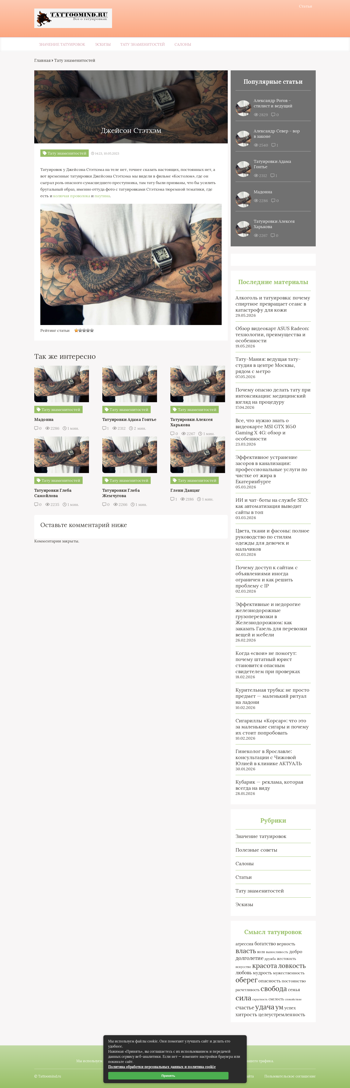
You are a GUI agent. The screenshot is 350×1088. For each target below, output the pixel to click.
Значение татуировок (62, 45)
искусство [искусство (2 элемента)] (241, 967)
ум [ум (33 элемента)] (277, 1008)
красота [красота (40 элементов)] (262, 966)
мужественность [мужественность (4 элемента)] (286, 973)
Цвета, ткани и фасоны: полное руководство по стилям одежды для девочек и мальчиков (270, 540)
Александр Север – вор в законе (275, 134)
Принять (169, 1076)
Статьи (303, 6)
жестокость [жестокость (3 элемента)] (284, 959)
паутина (131, 195)
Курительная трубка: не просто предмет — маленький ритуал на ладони (270, 696)
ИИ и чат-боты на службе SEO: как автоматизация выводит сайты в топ (269, 506)
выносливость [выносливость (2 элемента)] (275, 952)
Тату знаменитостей (142, 45)
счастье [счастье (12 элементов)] (242, 1008)
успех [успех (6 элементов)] (287, 1008)
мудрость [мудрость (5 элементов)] (260, 973)
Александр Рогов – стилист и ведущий (271, 103)
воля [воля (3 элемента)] (259, 952)
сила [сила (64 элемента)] (241, 998)
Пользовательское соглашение (288, 1076)
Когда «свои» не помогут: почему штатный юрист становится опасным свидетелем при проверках (265, 663)
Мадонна (261, 192)
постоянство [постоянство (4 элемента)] (292, 981)
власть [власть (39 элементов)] (243, 951)
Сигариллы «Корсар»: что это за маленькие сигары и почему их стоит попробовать (269, 727)
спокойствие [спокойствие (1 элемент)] (291, 1000)
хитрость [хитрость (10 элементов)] (244, 1015)
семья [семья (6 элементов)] (292, 990)
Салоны (183, 45)
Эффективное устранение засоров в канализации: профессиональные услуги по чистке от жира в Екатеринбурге (269, 470)
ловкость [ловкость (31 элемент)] (290, 966)
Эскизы (103, 45)
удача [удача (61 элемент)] (262, 1007)
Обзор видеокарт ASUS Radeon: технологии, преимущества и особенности (270, 335)
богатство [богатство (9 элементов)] (263, 944)
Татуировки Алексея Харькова (272, 224)
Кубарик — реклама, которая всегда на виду (267, 785)
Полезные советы (254, 850)
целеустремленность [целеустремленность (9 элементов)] (279, 1015)
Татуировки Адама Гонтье (270, 164)
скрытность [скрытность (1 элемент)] (257, 1000)
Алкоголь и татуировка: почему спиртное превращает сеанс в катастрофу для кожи (270, 304)
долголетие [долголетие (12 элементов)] (247, 958)
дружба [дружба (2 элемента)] (268, 959)
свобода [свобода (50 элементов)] (271, 989)
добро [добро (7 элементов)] (293, 952)
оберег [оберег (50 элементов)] (244, 980)
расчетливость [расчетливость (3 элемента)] (245, 990)
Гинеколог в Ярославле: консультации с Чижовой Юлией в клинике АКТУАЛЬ (266, 758)
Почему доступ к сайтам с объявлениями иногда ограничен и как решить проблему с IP (264, 577)
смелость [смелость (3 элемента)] (274, 999)
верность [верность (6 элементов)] (284, 944)
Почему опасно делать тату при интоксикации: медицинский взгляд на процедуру (270, 396)
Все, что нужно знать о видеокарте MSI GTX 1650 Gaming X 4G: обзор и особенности (263, 430)
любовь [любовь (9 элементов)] (241, 973)
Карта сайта (241, 1076)
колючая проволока (101, 195)
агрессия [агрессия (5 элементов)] (242, 944)
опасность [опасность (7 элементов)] (267, 981)
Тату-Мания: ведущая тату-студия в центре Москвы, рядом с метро (265, 365)
